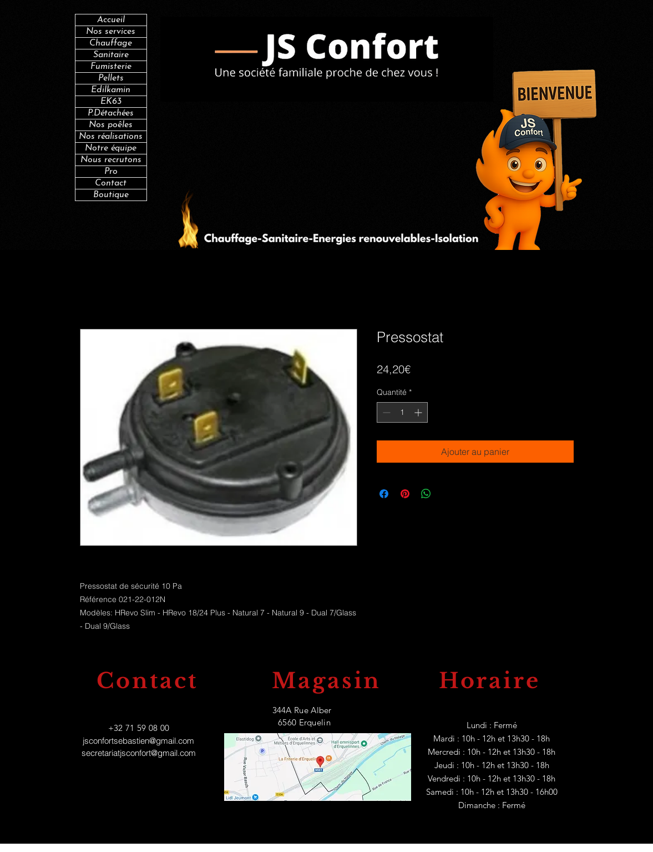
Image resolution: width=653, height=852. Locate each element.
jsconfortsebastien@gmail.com (138, 740)
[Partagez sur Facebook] (384, 493)
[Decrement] (385, 412)
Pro (111, 171)
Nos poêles (111, 125)
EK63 (111, 101)
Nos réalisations (111, 136)
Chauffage (110, 43)
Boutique (111, 195)
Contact (110, 183)
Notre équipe (110, 148)
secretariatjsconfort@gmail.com (139, 753)
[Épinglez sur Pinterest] (405, 493)
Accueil (111, 20)
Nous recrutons (110, 160)
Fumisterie (110, 66)
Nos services (110, 31)
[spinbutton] (402, 412)
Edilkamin (110, 90)
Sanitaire (111, 55)
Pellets (111, 78)
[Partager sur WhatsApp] (426, 493)
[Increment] (419, 412)
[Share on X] (447, 493)
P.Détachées (111, 113)
